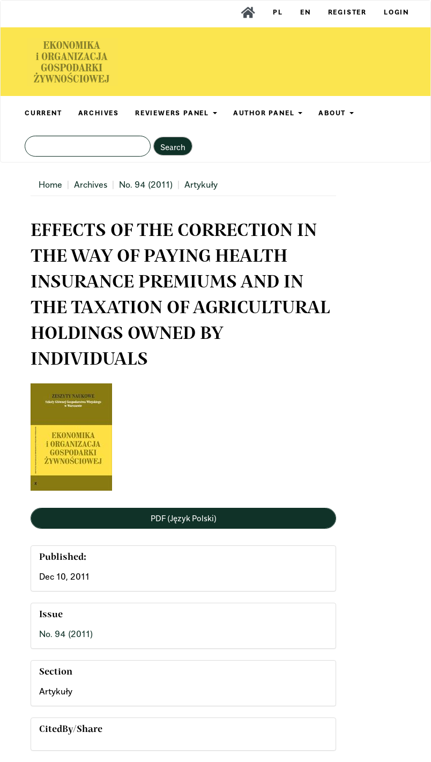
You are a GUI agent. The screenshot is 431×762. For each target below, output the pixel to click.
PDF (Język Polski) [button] (184, 518)
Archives (90, 184)
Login (396, 12)
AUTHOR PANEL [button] (267, 113)
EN (305, 12)
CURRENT (43, 113)
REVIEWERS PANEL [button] (176, 113)
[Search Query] (88, 146)
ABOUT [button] (336, 113)
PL (278, 12)
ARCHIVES (98, 113)
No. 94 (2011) (146, 184)
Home (50, 184)
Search (172, 147)
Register (347, 12)
